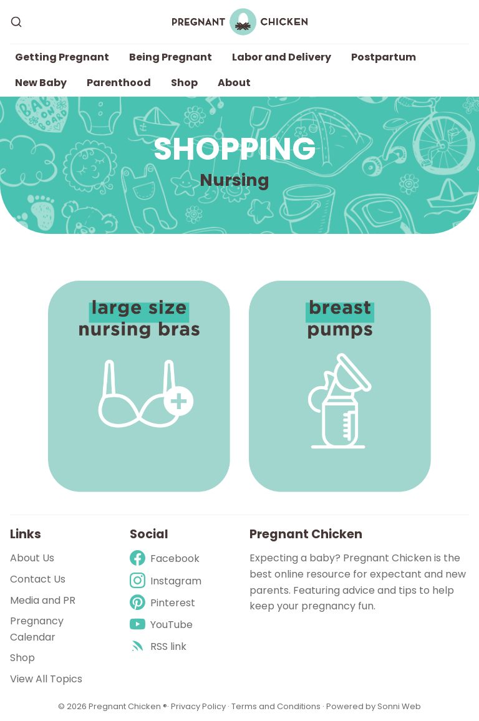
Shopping (234, 149)
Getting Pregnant (62, 57)
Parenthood (119, 82)
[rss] (165, 646)
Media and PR (42, 600)
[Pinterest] (165, 602)
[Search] (16, 22)
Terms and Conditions (276, 706)
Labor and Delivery (281, 57)
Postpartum (383, 57)
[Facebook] (165, 558)
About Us (32, 558)
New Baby (41, 82)
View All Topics (46, 679)
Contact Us (37, 579)
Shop (184, 82)
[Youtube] (165, 624)
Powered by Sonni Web (373, 706)
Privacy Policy (199, 706)
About (234, 82)
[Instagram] (165, 581)
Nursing (234, 179)
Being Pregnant (170, 57)
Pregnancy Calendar (37, 629)
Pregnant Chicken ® (128, 706)
